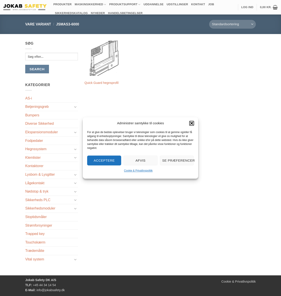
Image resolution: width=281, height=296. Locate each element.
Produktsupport (124, 4)
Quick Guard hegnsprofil (102, 83)
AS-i (28, 98)
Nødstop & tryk (37, 191)
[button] (191, 123)
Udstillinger (177, 4)
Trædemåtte (34, 251)
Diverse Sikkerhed (39, 123)
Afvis (140, 160)
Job (211, 4)
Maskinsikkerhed (90, 4)
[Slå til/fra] (75, 106)
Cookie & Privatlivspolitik (138, 170)
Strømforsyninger (38, 225)
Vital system (34, 259)
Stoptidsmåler (36, 217)
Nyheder (98, 13)
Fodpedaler (34, 141)
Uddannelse (154, 4)
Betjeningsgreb (37, 106)
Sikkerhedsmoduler (40, 208)
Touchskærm (35, 242)
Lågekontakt (34, 183)
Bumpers (32, 115)
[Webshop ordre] (232, 24)
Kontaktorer (34, 166)
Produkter (62, 4)
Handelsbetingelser (125, 13)
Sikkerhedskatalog (71, 13)
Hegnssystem (36, 149)
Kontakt (198, 4)
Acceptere (104, 160)
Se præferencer (178, 160)
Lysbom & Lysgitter (40, 174)
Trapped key (35, 234)
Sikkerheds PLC (37, 200)
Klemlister (33, 157)
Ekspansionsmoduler (41, 132)
